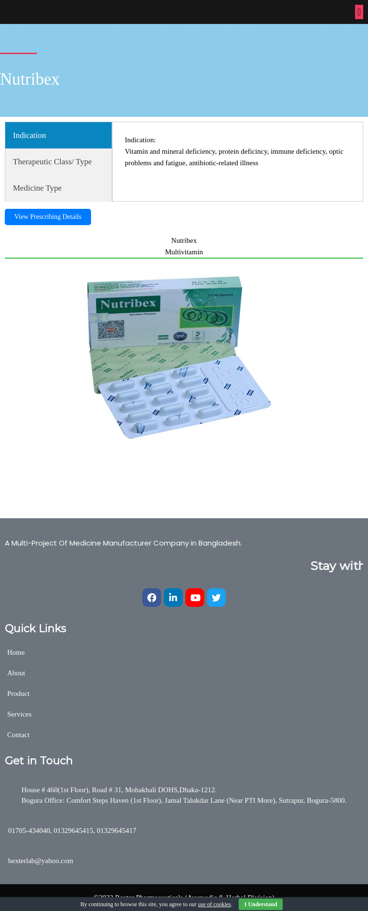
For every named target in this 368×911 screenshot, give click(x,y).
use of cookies (214, 904)
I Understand (260, 904)
